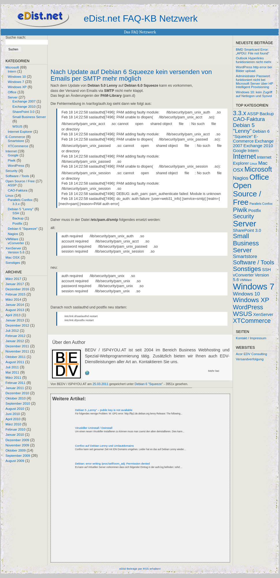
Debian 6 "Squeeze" (23, 228)
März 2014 (13, 299)
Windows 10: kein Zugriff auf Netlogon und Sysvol (254, 94)
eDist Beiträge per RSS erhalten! (139, 568)
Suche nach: (15, 37)
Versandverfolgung (250, 359)
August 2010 (14, 408)
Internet (11, 151)
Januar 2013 (14, 320)
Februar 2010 (15, 429)
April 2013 (12, 315)
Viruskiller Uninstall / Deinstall (93, 427)
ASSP (12, 185)
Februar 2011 (15, 382)
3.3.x (16, 204)
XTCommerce (18, 146)
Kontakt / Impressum (251, 338)
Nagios (13, 234)
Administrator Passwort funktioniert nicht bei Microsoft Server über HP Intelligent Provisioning (254, 81)
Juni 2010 (12, 414)
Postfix (17, 223)
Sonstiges (12, 262)
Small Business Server (29, 117)
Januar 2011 (14, 388)
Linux (9, 195)
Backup (17, 218)
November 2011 (17, 351)
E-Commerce (15, 137)
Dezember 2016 (17, 289)
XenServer (13, 248)
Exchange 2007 (24, 101)
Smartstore (16, 141)
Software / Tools (17, 176)
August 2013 (14, 310)
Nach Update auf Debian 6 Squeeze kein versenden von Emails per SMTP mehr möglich (131, 75)
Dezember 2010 (17, 393)
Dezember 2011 (17, 346)
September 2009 (17, 455)
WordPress (16, 165)
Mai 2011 (12, 372)
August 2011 (14, 362)
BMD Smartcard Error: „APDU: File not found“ (252, 51)
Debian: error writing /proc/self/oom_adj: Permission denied (112, 463)
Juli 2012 (12, 330)
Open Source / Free (20, 181)
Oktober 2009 (15, 450)
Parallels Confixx (20, 200)
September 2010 (17, 403)
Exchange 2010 (24, 106)
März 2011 (13, 377)
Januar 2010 (14, 434)
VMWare (11, 239)
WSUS (17, 126)
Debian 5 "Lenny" (20, 209)
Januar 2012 (14, 341)
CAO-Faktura (17, 190)
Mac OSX (12, 257)
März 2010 (13, 424)
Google (13, 155)
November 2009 (17, 445)
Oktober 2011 (15, 357)
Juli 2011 (12, 367)
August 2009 (14, 461)
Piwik (12, 160)
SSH (15, 213)
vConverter (16, 243)
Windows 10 (17, 76)
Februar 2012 (15, 336)
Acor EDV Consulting (251, 354)
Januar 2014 (14, 304)
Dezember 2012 (17, 325)
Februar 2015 (15, 294)
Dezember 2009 (17, 440)
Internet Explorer (20, 131)
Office (12, 92)
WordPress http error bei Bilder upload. (254, 69)
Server (13, 97)
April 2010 (12, 419)
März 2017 (13, 279)
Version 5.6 (16, 252)
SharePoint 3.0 (23, 111)
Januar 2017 (14, 284)
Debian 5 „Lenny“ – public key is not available (103, 410)
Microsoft (12, 67)
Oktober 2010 (15, 398)
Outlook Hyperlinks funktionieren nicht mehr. (254, 60)
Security (11, 171)
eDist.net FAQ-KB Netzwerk (141, 18)
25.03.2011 (101, 384)
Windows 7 (16, 82)
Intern (12, 71)
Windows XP (17, 87)
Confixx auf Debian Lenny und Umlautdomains (104, 445)
